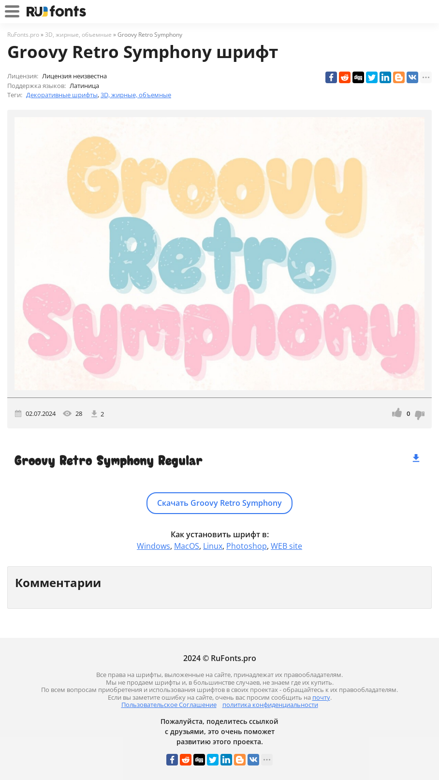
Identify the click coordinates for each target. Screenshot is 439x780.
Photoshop (246, 546)
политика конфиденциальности (270, 704)
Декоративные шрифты (62, 94)
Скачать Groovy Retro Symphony (219, 503)
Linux (212, 546)
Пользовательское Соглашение (169, 704)
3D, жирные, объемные (136, 94)
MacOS (186, 546)
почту (321, 697)
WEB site (286, 546)
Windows (153, 546)
